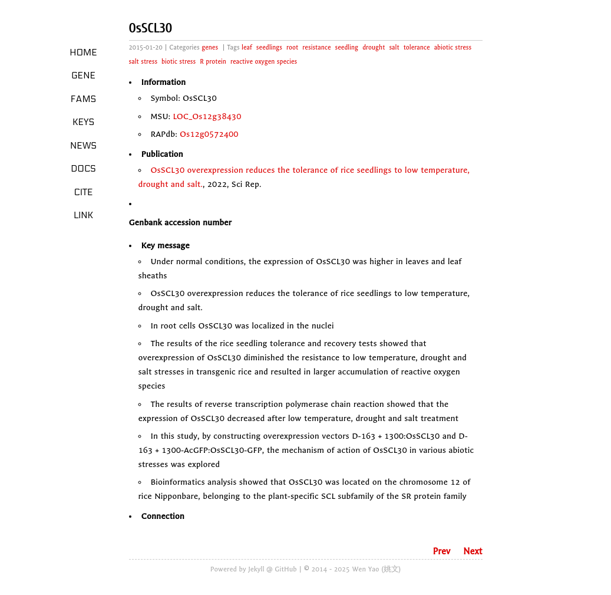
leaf (247, 47)
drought (373, 47)
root (292, 47)
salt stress (143, 61)
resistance (316, 47)
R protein (213, 61)
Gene (83, 75)
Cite (83, 192)
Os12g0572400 (209, 134)
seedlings (269, 47)
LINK (83, 215)
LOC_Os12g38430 (207, 116)
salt (394, 47)
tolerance (417, 47)
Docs (83, 168)
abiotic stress (453, 47)
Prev (441, 551)
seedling (347, 47)
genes (210, 47)
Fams (83, 99)
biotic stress (178, 61)
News (83, 145)
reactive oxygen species (263, 61)
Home (83, 52)
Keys (83, 122)
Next (472, 551)
